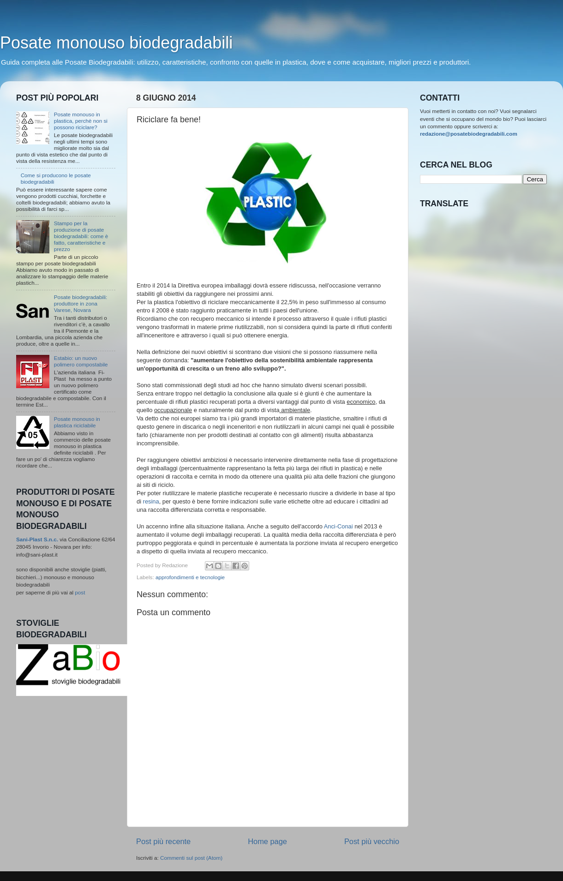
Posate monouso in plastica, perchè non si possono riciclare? (81, 120)
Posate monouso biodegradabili (116, 42)
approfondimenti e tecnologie (190, 577)
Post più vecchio (371, 841)
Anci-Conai (338, 526)
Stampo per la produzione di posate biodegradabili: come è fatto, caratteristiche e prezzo (81, 236)
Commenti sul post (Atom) (191, 858)
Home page (267, 841)
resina (151, 501)
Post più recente (163, 841)
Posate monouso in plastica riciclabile (77, 422)
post (80, 592)
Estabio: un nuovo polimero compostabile (81, 361)
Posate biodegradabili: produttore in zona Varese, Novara (81, 303)
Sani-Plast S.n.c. (37, 539)
